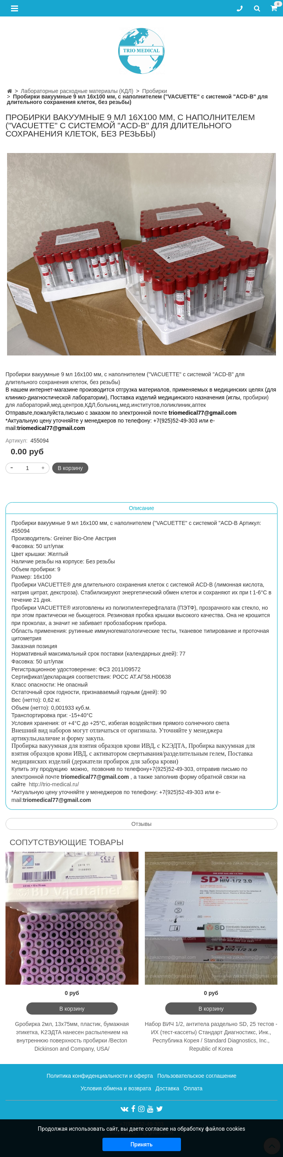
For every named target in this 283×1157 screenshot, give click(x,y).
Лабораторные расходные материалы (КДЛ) (77, 91)
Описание (141, 508)
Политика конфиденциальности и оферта (100, 1076)
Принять (141, 1144)
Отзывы (141, 824)
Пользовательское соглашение (197, 1076)
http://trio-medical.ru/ (54, 784)
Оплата (193, 1088)
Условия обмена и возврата (115, 1088)
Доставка (167, 1088)
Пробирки (154, 91)
